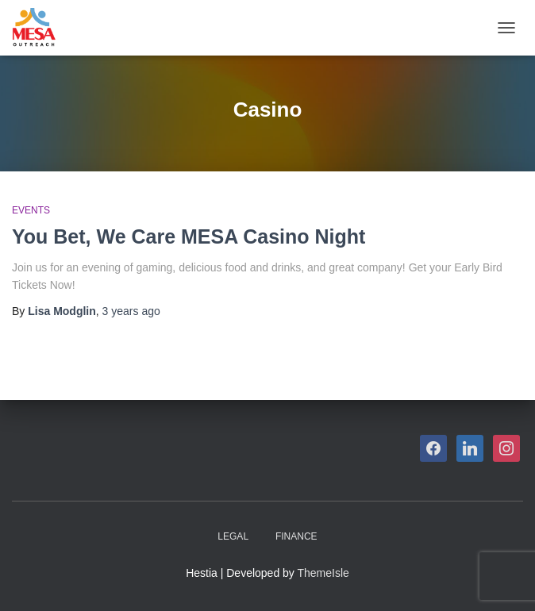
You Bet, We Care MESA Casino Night (188, 236)
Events (31, 210)
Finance (296, 536)
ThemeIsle (323, 573)
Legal (232, 536)
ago (131, 311)
